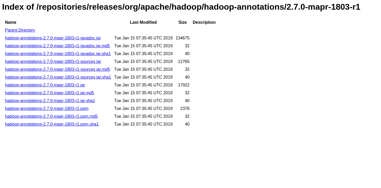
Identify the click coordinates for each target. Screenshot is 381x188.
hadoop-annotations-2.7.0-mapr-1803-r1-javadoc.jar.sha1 (58, 53)
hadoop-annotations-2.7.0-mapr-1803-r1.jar (45, 85)
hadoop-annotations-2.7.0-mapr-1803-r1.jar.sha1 (50, 100)
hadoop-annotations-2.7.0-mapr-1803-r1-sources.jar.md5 (57, 69)
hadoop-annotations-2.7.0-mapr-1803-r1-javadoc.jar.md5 (57, 46)
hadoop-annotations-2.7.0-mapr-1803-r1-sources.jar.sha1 (58, 77)
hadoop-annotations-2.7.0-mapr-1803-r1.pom (46, 108)
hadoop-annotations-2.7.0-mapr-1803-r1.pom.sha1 (52, 124)
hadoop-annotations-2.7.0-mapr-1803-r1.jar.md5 (49, 93)
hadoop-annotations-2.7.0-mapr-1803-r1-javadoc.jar (53, 38)
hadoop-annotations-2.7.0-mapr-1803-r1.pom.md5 (51, 116)
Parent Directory (20, 30)
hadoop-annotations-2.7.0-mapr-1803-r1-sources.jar (53, 61)
